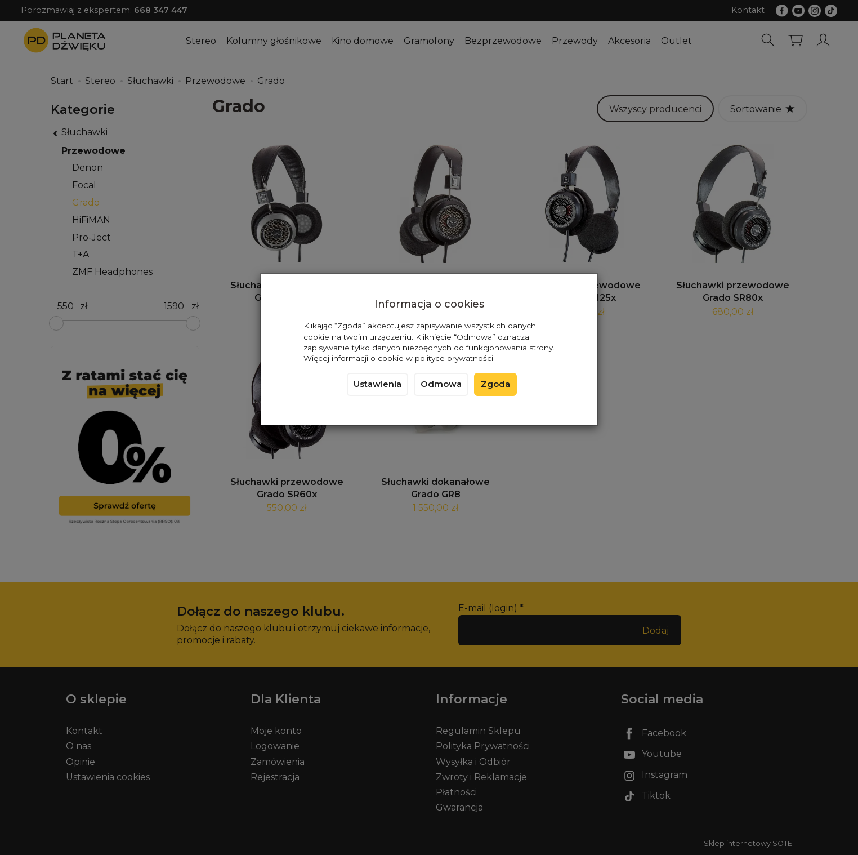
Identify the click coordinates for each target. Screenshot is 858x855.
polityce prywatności (454, 358)
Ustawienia (377, 384)
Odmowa (441, 384)
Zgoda (495, 384)
